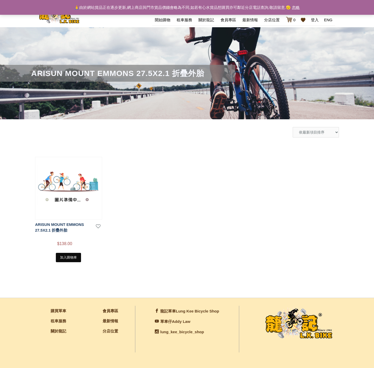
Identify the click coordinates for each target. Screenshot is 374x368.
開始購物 (162, 20)
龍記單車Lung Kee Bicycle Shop (189, 311)
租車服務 (184, 20)
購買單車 (58, 311)
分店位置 (272, 20)
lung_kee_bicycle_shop (182, 332)
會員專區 (228, 20)
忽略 (296, 7)
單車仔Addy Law (175, 321)
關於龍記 (206, 20)
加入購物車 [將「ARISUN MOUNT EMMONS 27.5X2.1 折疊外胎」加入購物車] (68, 257)
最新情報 (250, 20)
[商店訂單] (316, 132)
